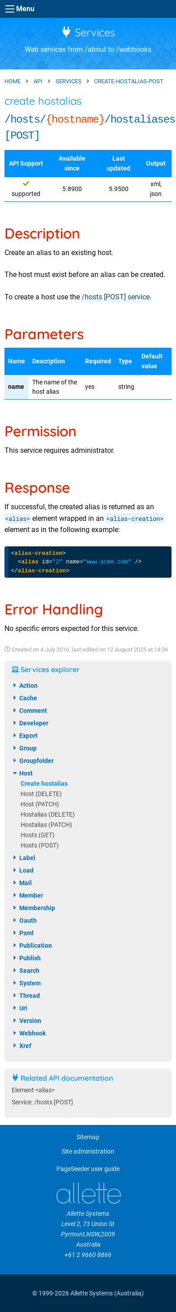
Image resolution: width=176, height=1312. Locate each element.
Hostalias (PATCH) (46, 825)
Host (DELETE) (41, 794)
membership (33, 908)
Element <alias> (33, 1090)
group (24, 748)
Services (88, 32)
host (22, 773)
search (25, 970)
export (25, 735)
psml (23, 933)
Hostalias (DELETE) (48, 814)
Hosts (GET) (38, 835)
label (23, 857)
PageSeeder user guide (88, 1169)
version (26, 1020)
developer (30, 723)
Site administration (88, 1151)
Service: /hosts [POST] (42, 1102)
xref (21, 1045)
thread (26, 995)
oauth (24, 920)
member (27, 895)
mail (22, 882)
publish (26, 958)
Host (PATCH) (40, 804)
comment (29, 710)
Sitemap (88, 1137)
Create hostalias (44, 784)
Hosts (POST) (40, 845)
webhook (29, 1033)
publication (32, 945)
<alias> (17, 518)
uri (19, 1008)
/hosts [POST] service (116, 297)
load (23, 870)
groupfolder (33, 760)
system (26, 983)
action (25, 685)
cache (24, 698)
